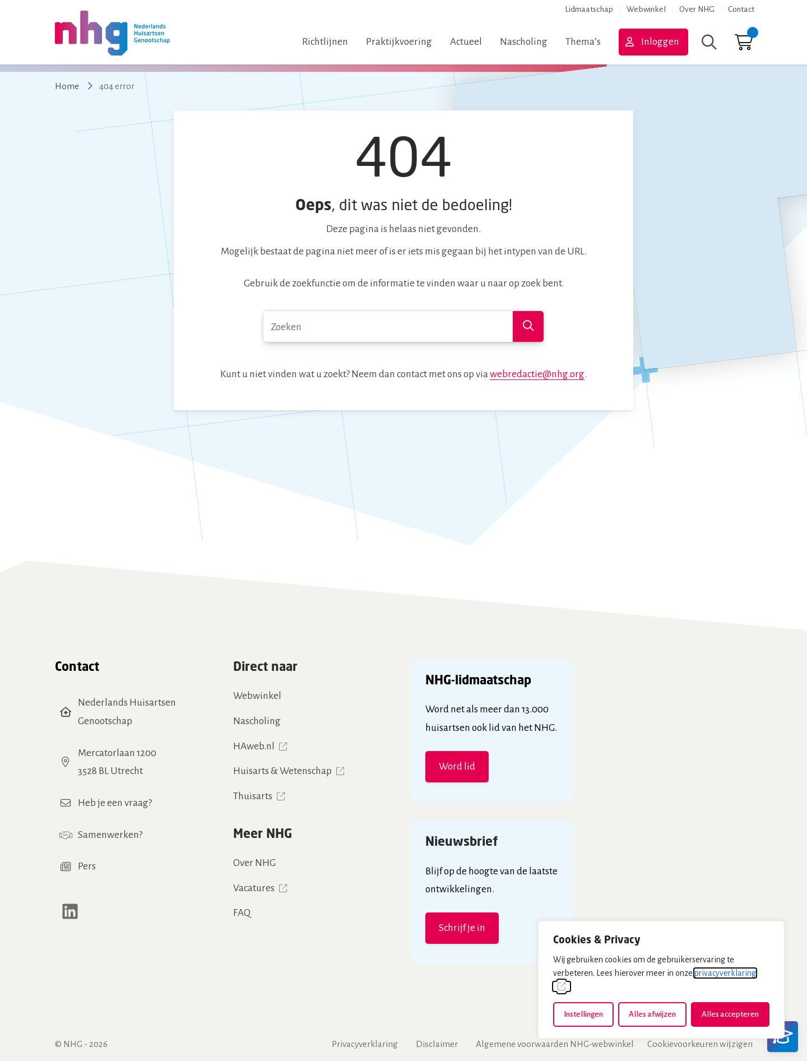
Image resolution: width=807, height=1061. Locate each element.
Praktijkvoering (399, 41)
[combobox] (403, 326)
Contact (741, 9)
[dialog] (661, 980)
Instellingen (583, 1014)
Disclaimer (437, 1044)
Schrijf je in (462, 928)
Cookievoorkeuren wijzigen (700, 1044)
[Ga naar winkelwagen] (744, 45)
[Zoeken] (709, 42)
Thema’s (583, 41)
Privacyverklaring (365, 1044)
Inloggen (660, 41)
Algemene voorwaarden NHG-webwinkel (555, 1044)
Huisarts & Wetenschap (282, 771)
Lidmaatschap (589, 9)
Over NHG (697, 9)
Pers (87, 866)
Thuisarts (252, 796)
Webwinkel (646, 9)
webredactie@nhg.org (537, 374)
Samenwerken (108, 835)
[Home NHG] (112, 42)
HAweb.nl (254, 746)
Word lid (457, 766)
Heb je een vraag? (115, 803)
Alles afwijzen (652, 1014)
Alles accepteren (730, 1014)
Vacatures (254, 888)
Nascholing (524, 41)
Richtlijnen (325, 41)
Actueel (466, 41)
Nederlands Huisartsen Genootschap (127, 711)
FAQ (242, 912)
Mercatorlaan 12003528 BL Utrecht (117, 762)
